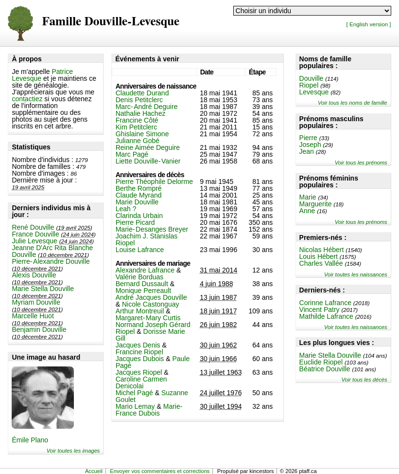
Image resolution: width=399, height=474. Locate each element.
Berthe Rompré (139, 188)
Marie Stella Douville (43, 288)
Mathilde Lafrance (326, 316)
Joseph (310, 144)
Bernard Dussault (142, 284)
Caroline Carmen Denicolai (141, 382)
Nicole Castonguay (150, 304)
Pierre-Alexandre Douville (50, 261)
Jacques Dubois (140, 359)
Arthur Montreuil (140, 311)
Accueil (94, 471)
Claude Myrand (139, 195)
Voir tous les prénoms (361, 162)
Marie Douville (137, 202)
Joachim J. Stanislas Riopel (147, 239)
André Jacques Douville (151, 297)
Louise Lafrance (140, 250)
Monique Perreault (143, 290)
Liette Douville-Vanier (148, 161)
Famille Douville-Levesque (110, 22)
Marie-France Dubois (149, 409)
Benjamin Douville (39, 329)
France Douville (35, 234)
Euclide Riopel (321, 362)
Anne (307, 211)
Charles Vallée (321, 263)
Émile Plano (30, 440)
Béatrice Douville (324, 369)
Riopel (309, 85)
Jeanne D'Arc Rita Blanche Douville (52, 251)
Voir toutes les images (73, 451)
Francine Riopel (139, 352)
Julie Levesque (34, 241)
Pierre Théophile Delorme (154, 181)
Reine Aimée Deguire (148, 147)
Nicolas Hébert (321, 250)
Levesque (314, 92)
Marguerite (315, 204)
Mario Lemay (135, 406)
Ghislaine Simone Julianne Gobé (142, 137)
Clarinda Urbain (139, 215)
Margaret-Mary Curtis (148, 318)
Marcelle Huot (32, 316)
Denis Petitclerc (139, 100)
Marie (307, 197)
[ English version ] (369, 24)
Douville (311, 78)
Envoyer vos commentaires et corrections (159, 471)
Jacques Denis (138, 345)
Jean (306, 151)
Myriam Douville (36, 302)
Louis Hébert (318, 256)
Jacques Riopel (139, 372)
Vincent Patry (319, 309)
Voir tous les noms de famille (352, 103)
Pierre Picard (135, 222)
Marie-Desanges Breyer (152, 229)
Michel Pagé (134, 393)
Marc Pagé (132, 154)
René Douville (33, 227)
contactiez (27, 99)
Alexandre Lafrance (145, 270)
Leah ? (126, 209)
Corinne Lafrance (325, 303)
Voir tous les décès (364, 380)
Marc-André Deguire (147, 106)
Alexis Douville (34, 275)
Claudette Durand (142, 93)
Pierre (308, 138)
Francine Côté (137, 120)
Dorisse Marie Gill (150, 335)
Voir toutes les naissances (355, 274)
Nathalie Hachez (141, 113)
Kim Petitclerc (136, 127)
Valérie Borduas (140, 277)
